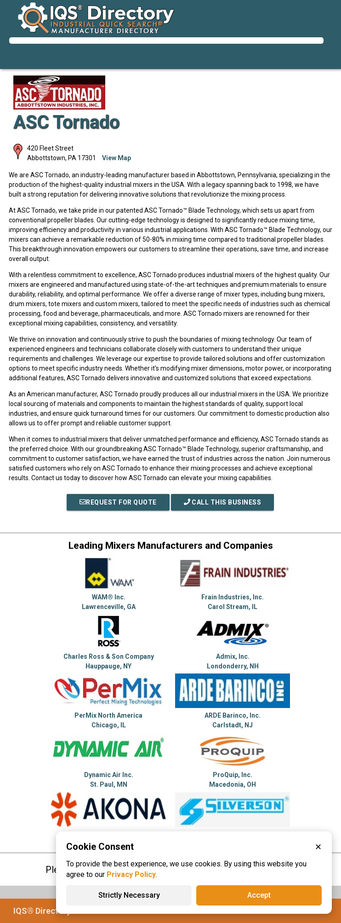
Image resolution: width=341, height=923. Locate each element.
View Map (116, 158)
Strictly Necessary (129, 895)
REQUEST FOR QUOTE (118, 502)
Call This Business (222, 502)
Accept (259, 895)
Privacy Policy (131, 874)
